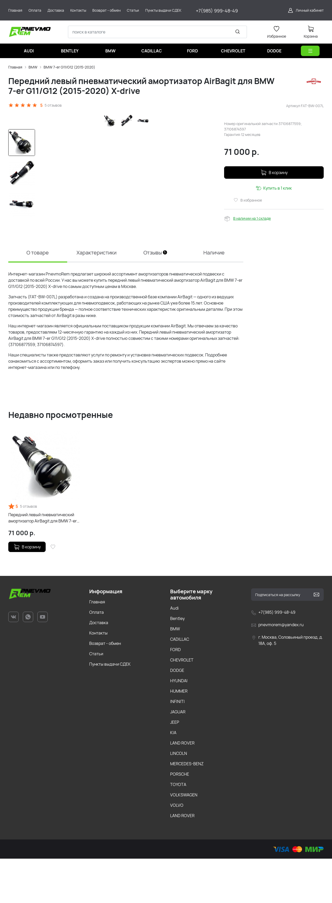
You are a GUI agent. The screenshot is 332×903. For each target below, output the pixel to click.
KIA (173, 777)
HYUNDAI (179, 725)
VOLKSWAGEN (183, 839)
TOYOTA (178, 829)
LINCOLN (178, 798)
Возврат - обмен (105, 688)
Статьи (96, 698)
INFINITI (177, 746)
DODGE (177, 715)
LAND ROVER (182, 787)
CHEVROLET (181, 704)
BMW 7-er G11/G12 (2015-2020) (69, 67)
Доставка (98, 667)
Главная (15, 67)
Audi (174, 652)
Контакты (98, 677)
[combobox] (157, 32)
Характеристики (96, 296)
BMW (33, 67)
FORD (175, 694)
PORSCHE (179, 818)
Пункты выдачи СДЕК (110, 708)
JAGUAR (177, 756)
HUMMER (179, 735)
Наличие (214, 296)
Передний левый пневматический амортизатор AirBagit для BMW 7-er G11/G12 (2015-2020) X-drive (42, 562)
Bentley (177, 663)
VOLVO (176, 849)
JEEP (174, 766)
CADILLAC (179, 683)
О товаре (37, 296)
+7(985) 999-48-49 (217, 11)
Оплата (96, 656)
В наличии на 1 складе (252, 218)
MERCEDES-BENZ (187, 808)
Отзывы (155, 296)
